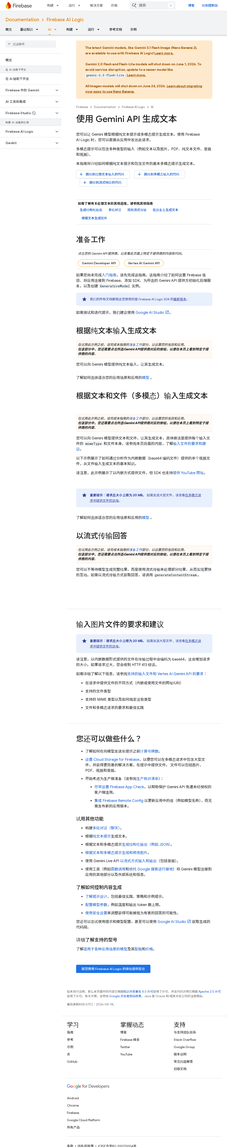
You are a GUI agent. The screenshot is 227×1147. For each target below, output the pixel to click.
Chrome (73, 1105)
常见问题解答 (183, 1062)
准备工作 (135, 345)
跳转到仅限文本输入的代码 (101, 174)
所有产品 (73, 1127)
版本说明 (180, 1054)
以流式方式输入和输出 (138, 861)
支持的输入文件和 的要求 (165, 674)
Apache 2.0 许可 (209, 992)
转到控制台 (210, 5)
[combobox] (152, 5)
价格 (114, 5)
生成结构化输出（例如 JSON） (146, 844)
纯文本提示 (102, 836)
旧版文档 (180, 1069)
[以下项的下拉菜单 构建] (58, 5)
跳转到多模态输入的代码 (158, 174)
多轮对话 (114, 210)
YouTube (126, 1054)
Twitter (125, 1047)
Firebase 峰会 (129, 1040)
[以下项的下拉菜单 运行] (80, 5)
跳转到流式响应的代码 (102, 182)
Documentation (22, 20)
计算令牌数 (149, 751)
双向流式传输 (137, 210)
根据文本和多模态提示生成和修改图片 (116, 853)
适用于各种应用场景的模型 (105, 949)
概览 (8, 29)
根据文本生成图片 (94, 218)
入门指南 (109, 275)
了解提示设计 (96, 896)
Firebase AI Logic (65, 20)
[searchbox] (30, 44)
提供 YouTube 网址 (188, 473)
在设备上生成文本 (165, 210)
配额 (138, 949)
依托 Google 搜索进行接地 (151, 869)
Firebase (82, 107)
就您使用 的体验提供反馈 (113, 969)
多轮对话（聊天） (106, 828)
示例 (133, 29)
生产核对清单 (147, 779)
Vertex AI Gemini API (144, 263)
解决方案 (96, 5)
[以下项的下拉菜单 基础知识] (38, 29)
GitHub (72, 1062)
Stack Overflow (185, 1040)
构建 (50, 5)
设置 (112, 759)
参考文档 (115, 29)
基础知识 (26, 29)
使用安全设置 (96, 913)
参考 (70, 1040)
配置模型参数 (96, 905)
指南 (70, 1032)
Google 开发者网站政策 (125, 996)
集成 (118, 800)
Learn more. (164, 53)
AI (152, 107)
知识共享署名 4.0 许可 (138, 992)
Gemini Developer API (99, 263)
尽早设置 (119, 787)
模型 (145, 377)
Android (73, 1098)
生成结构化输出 (91, 210)
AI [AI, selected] (49, 29)
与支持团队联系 (185, 1032)
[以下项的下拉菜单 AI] (56, 29)
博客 (191, 5)
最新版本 (180, 299)
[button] (27, 90)
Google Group (184, 1047)
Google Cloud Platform (83, 1120)
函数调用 (118, 869)
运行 (72, 5)
